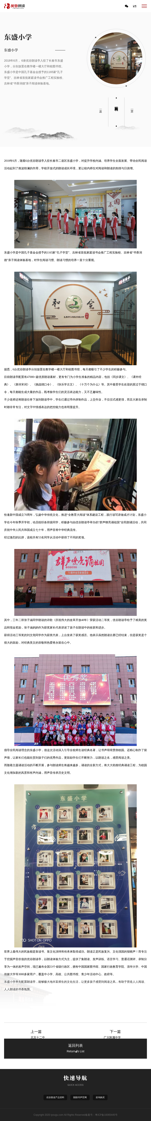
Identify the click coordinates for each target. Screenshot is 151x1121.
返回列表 (116, 104)
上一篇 (100, 107)
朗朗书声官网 (80, 1097)
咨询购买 (100, 1097)
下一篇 (132, 107)
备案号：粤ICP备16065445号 (101, 1114)
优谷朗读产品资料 (55, 1097)
